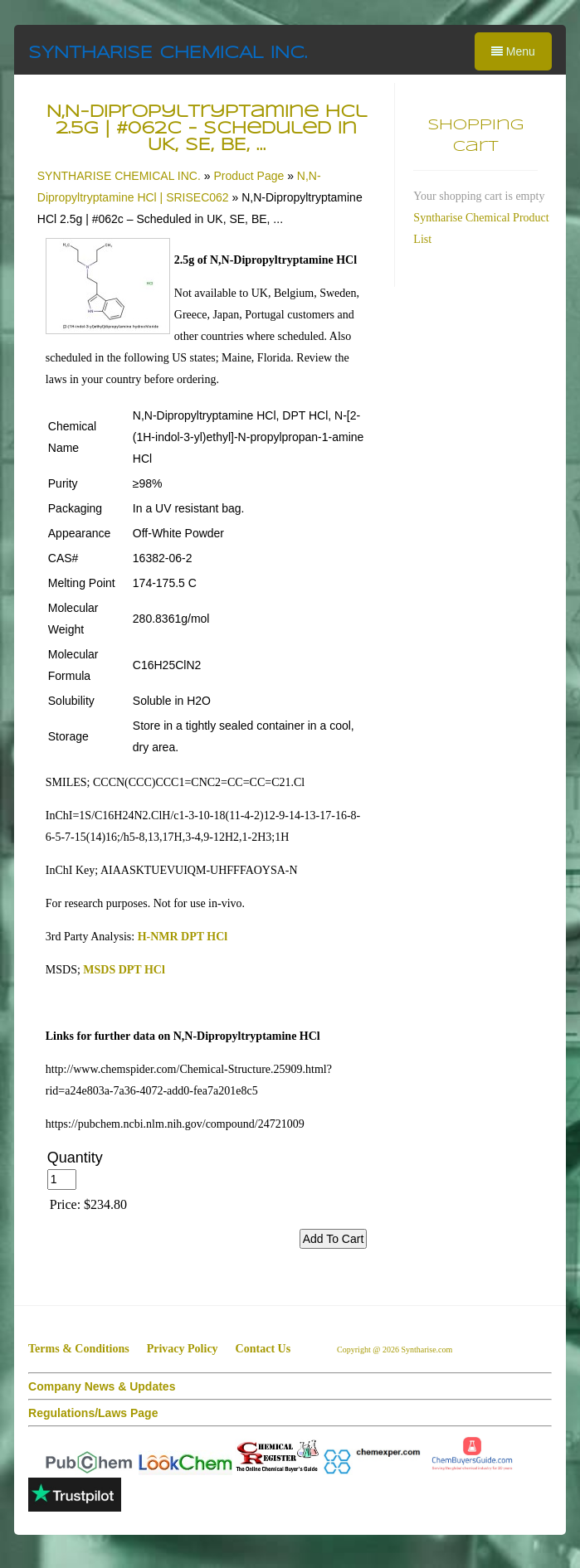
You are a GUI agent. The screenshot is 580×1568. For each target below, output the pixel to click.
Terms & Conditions (78, 1348)
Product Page (248, 175)
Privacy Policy (182, 1348)
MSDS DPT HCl (124, 970)
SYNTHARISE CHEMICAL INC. (167, 53)
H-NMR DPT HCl (183, 936)
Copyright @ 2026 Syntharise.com (396, 1349)
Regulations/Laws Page (93, 1413)
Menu (513, 51)
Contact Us (263, 1348)
